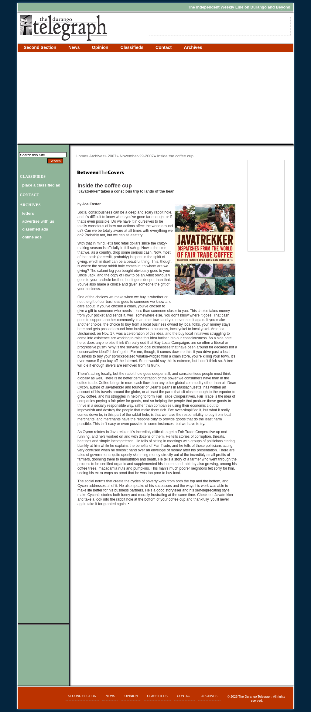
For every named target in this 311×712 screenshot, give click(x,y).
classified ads (35, 229)
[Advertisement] (155, 97)
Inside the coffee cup (175, 156)
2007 (112, 156)
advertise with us (38, 221)
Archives (193, 47)
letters (28, 213)
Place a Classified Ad (41, 185)
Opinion (100, 47)
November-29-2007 (137, 156)
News (74, 47)
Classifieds (132, 47)
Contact (164, 47)
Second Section (40, 47)
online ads (32, 237)
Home (81, 156)
